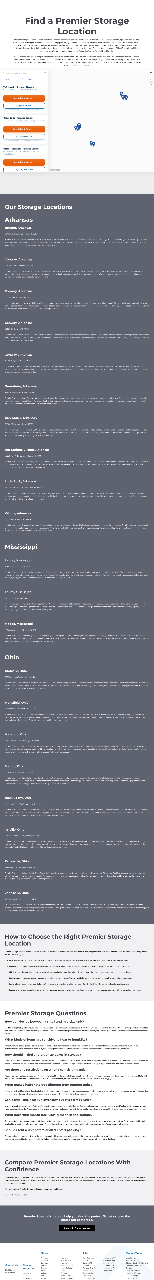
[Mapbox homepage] (54, 127)
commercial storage (79, 947)
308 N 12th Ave (11, 524)
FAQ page (108, 1036)
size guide (107, 988)
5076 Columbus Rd (12, 635)
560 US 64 (9, 286)
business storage (116, 1066)
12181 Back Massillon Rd (14, 793)
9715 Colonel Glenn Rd (14, 445)
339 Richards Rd (11, 825)
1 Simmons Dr (10, 477)
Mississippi (65, 39)
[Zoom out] (151, 76)
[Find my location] (151, 84)
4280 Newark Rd (12, 857)
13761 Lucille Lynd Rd (13, 762)
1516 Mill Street (11, 223)
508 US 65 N (9, 382)
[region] (101, 100)
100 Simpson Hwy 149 (13, 587)
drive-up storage (62, 918)
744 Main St (9, 318)
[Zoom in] (151, 72)
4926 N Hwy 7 (10, 413)
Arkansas (56, 39)
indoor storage (72, 924)
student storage (56, 936)
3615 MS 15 (9, 556)
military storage (74, 941)
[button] (121, 72)
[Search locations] (22, 73)
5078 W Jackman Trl (13, 191)
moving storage (57, 1096)
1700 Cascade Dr (11, 730)
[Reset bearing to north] (151, 79)
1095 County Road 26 (13, 698)
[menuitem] (12, 1227)
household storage (76, 930)
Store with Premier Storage (16, 1152)
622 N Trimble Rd (12, 666)
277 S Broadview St (13, 350)
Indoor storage (11, 1051)
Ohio (76, 39)
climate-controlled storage (84, 1006)
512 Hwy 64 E (10, 255)
